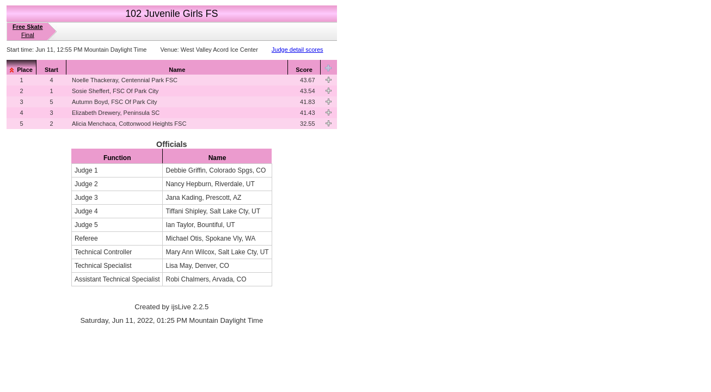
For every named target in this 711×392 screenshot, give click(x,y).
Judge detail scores (297, 49)
